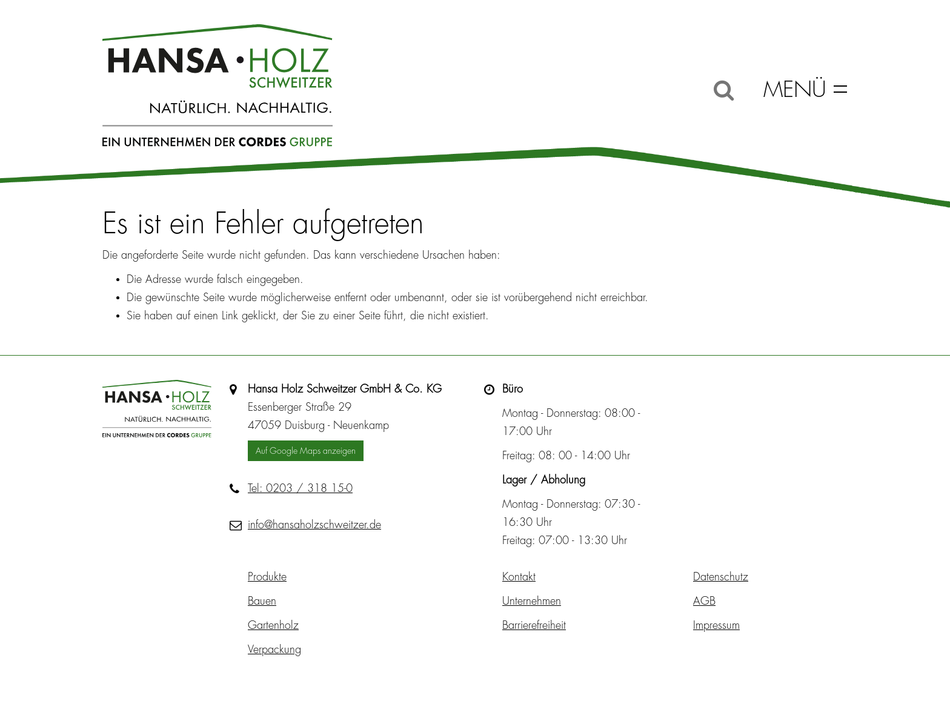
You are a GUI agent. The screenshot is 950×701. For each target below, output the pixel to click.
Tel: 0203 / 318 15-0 (300, 488)
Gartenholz (273, 625)
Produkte (267, 576)
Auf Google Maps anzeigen (306, 451)
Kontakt (519, 576)
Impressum (716, 625)
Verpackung (274, 649)
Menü (794, 90)
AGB (704, 601)
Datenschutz (720, 576)
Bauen (262, 601)
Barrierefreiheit (534, 625)
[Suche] (723, 90)
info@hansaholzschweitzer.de (314, 524)
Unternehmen (531, 601)
